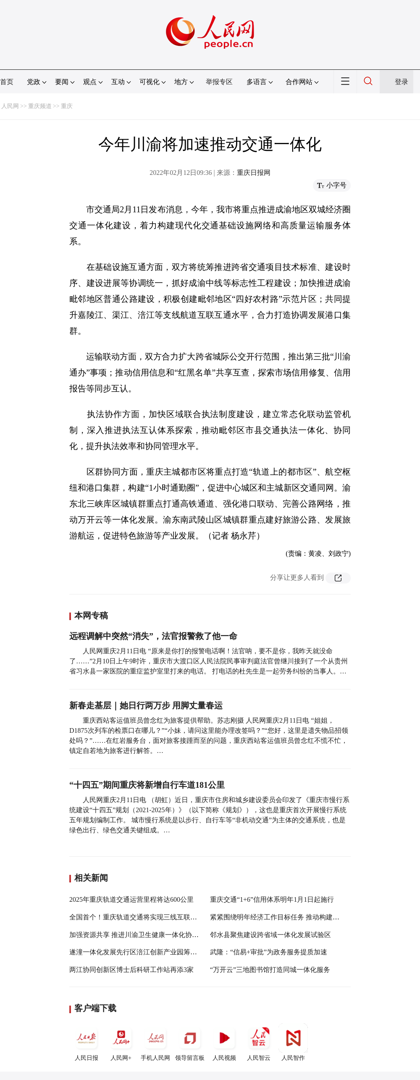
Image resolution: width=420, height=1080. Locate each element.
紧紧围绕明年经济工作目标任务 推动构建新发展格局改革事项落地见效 (315, 917)
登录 (401, 81)
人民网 (10, 106)
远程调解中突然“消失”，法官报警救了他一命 (153, 636)
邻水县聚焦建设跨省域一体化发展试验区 (270, 934)
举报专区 (219, 81)
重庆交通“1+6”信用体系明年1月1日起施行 (272, 899)
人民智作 (293, 1042)
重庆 (67, 106)
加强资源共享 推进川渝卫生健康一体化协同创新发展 (147, 934)
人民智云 (258, 1042)
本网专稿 (91, 615)
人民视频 (224, 1042)
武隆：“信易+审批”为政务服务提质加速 (268, 952)
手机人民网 (155, 1042)
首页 (6, 81)
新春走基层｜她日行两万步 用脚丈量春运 (146, 705)
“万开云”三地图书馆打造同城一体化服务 (270, 969)
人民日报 (86, 1042)
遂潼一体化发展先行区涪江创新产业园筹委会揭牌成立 (150, 952)
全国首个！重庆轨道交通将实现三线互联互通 (136, 917)
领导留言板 (190, 1042)
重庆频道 (40, 106)
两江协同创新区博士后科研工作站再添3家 (131, 969)
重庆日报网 (253, 172)
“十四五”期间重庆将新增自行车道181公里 (147, 785)
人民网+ (121, 1042)
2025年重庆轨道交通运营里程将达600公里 (131, 899)
